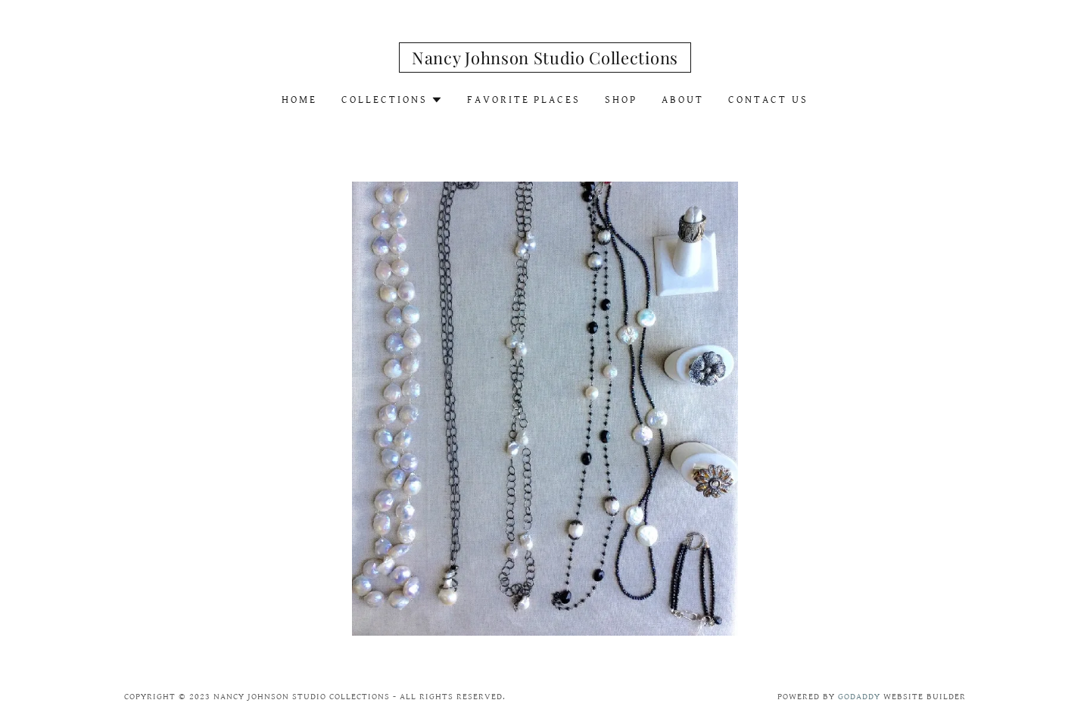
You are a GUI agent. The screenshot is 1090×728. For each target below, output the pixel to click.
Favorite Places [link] (524, 100)
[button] (392, 100)
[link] (545, 61)
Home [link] (299, 100)
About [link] (683, 100)
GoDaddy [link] (859, 697)
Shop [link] (621, 100)
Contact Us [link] (768, 100)
